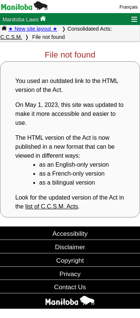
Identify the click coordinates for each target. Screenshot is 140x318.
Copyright (70, 260)
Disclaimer (70, 247)
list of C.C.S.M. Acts (51, 206)
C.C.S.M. (11, 37)
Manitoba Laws (24, 18)
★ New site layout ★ (32, 29)
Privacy (70, 274)
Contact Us (70, 287)
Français (128, 7)
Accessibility (69, 233)
